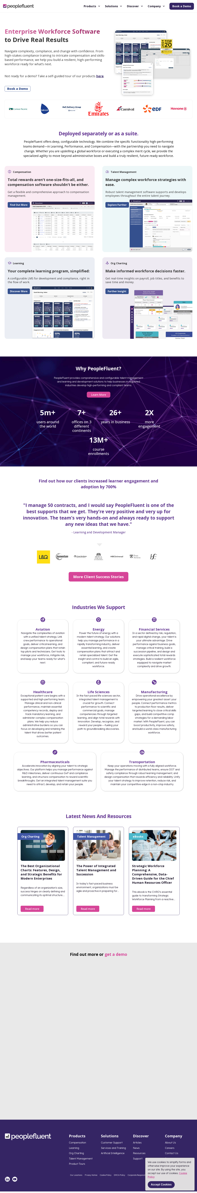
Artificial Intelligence (113, 1154)
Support (137, 1159)
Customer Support (112, 1144)
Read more (32, 910)
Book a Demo (181, 6)
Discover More (19, 292)
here (100, 76)
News (136, 1149)
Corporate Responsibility (138, 1176)
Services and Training (113, 1149)
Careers (169, 1149)
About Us (170, 1144)
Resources (139, 1154)
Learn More (98, 396)
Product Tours (77, 1165)
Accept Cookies (161, 1184)
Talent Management (80, 1159)
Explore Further (116, 205)
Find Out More (19, 205)
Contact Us (171, 1154)
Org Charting (76, 1154)
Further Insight (116, 292)
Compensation (77, 1144)
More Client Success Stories (98, 578)
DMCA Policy (119, 1176)
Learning (74, 1149)
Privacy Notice (91, 1176)
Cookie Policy (105, 1176)
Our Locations (76, 1176)
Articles (137, 1144)
